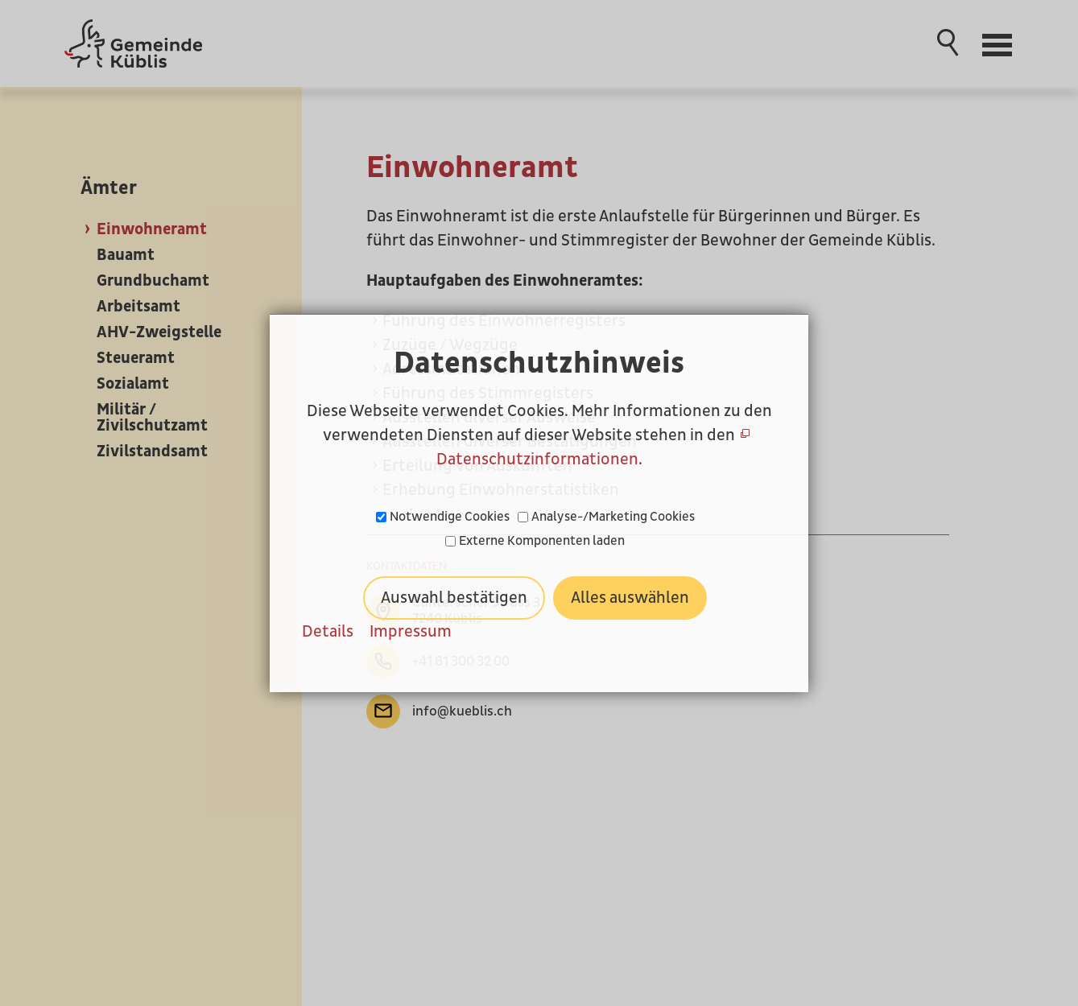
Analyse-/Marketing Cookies (613, 517)
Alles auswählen (630, 598)
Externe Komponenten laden (542, 541)
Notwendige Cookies (450, 517)
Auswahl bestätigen (454, 598)
